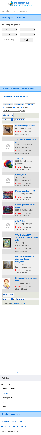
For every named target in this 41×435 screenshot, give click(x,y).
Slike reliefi (19, 158)
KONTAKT (5, 422)
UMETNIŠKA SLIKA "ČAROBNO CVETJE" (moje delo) (26, 237)
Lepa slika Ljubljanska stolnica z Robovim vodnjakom (24, 259)
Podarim (8, 104)
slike (32, 89)
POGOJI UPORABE (19, 422)
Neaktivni (7, 108)
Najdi (26, 40)
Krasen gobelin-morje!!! (25, 191)
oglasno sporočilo (20, 372)
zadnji (15, 11)
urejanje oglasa (22, 18)
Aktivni (16, 108)
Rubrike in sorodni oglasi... (13, 414)
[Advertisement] (20, 65)
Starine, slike (20, 175)
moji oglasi (6, 11)
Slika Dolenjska (21, 221)
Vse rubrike (6, 384)
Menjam (5, 89)
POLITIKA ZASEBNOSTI (9, 427)
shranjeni (23, 11)
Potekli (24, 108)
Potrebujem (19, 104)
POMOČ (23, 427)
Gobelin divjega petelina (25, 126)
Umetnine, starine (19, 89)
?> (27, 29)
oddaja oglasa (7, 18)
